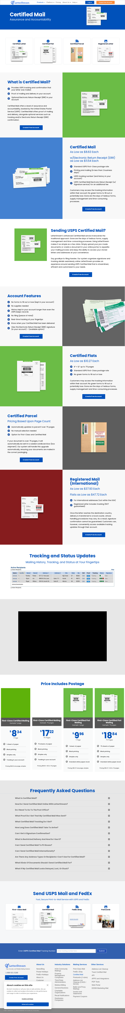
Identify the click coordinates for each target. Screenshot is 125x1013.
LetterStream (11, 1010)
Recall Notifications (62, 996)
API (93, 975)
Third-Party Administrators (60, 981)
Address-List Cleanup (100, 969)
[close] (47, 984)
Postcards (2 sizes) (80, 978)
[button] (62, 799)
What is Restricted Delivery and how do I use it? (38, 839)
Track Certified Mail (99, 972)
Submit (102, 951)
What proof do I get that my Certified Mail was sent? (40, 815)
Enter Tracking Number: (37, 951)
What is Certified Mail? (26, 798)
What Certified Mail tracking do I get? (33, 821)
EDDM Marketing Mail (100, 989)
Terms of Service (28, 1010)
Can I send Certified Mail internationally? (35, 851)
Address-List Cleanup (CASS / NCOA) (80, 982)
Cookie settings (27, 999)
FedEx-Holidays (42, 975)
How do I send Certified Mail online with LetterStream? (41, 804)
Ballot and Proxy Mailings (79, 988)
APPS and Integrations (100, 979)
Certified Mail (78, 975)
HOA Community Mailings (61, 970)
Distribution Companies (59, 1000)
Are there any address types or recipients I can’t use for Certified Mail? (50, 857)
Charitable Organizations (60, 992)
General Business (62, 988)
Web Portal (96, 985)
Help (75, 2)
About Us (66, 2)
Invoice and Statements (77, 993)
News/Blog (40, 969)
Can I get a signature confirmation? (32, 833)
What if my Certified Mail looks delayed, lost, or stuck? (42, 868)
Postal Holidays (42, 972)
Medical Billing (60, 985)
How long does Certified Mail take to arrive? (36, 827)
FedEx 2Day (78, 972)
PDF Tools (96, 982)
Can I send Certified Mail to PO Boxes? (33, 845)
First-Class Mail (79, 969)
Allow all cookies (28, 1004)
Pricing (58, 2)
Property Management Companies (60, 976)
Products (41, 2)
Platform (50, 2)
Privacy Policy (36, 1010)
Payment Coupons (80, 997)
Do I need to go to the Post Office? (32, 810)
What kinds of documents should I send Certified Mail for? (43, 862)
